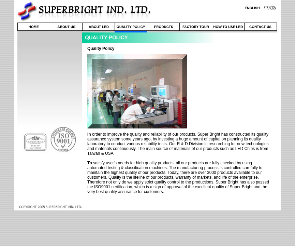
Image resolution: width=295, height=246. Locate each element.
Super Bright (208, 134)
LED (239, 148)
